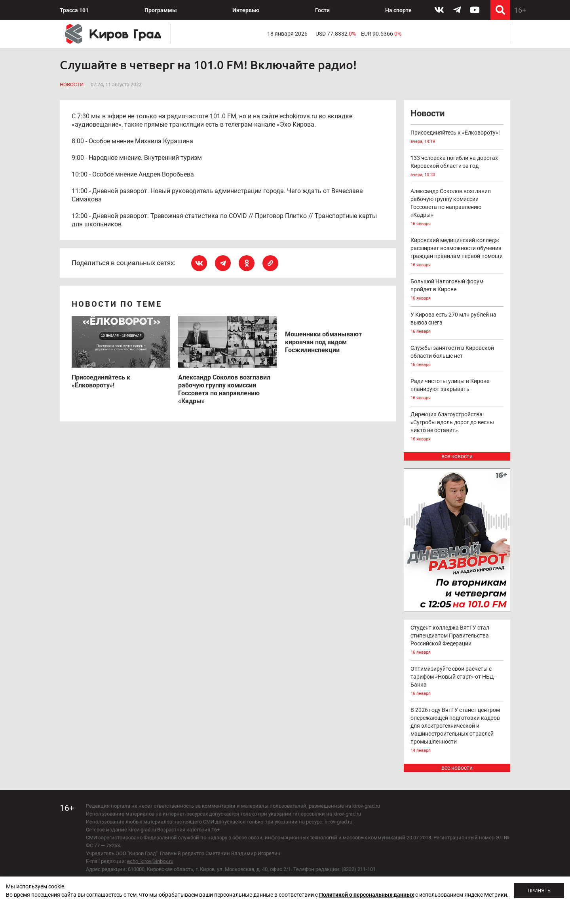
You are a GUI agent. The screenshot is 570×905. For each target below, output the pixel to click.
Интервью (245, 10)
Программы (160, 10)
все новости (457, 456)
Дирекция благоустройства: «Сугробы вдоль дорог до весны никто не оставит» (457, 427)
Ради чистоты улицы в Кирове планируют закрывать (457, 390)
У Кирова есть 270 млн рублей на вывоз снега (457, 323)
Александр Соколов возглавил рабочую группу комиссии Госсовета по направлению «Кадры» (457, 208)
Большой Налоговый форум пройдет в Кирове (457, 290)
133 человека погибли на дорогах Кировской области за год (457, 167)
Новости (72, 84)
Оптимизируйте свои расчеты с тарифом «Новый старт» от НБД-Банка (457, 682)
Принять (539, 891)
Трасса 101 (74, 10)
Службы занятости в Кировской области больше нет (457, 357)
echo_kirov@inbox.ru (150, 861)
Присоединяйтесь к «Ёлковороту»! (457, 137)
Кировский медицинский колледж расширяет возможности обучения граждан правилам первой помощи (457, 253)
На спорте (398, 10)
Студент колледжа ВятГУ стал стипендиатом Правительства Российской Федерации (457, 640)
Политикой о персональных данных (366, 895)
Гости (322, 10)
